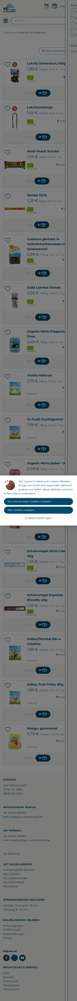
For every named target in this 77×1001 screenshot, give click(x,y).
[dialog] (38, 500)
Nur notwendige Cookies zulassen (29, 501)
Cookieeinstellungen (38, 518)
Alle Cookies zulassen (21, 510)
